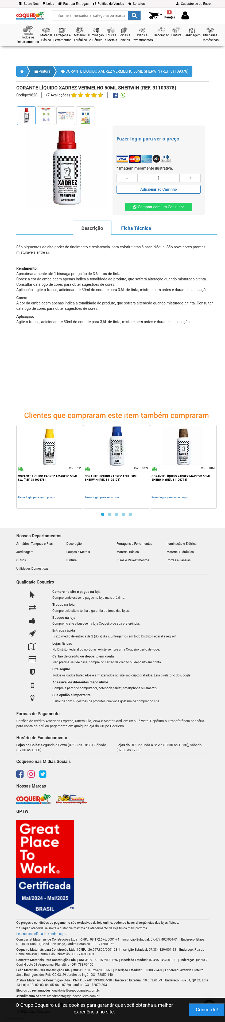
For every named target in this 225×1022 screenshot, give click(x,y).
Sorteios (136, 4)
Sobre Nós (28, 4)
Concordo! (207, 1009)
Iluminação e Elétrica (182, 544)
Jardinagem (24, 552)
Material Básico (128, 552)
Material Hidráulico (180, 552)
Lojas (48, 4)
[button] (28, 35)
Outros (21, 560)
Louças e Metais (78, 552)
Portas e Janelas (179, 560)
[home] (30, 14)
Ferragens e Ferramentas (134, 544)
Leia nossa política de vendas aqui (40, 934)
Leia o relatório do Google (172, 675)
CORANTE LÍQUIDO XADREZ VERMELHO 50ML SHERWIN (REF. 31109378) (125, 71)
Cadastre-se (193, 4)
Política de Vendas (108, 4)
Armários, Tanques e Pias (34, 544)
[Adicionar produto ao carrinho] (159, 189)
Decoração (74, 544)
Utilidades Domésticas (32, 568)
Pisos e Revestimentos (133, 560)
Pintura (42, 71)
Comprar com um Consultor (158, 207)
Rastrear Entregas (73, 4)
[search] (96, 15)
